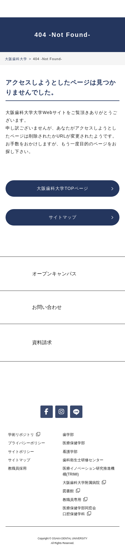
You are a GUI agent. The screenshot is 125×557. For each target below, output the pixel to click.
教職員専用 (72, 500)
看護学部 (70, 452)
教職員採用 (17, 468)
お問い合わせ (47, 307)
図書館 (68, 491)
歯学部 (68, 434)
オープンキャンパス (54, 273)
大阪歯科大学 (16, 59)
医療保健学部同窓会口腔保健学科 (79, 511)
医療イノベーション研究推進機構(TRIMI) (89, 471)
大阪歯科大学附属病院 (81, 482)
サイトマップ (63, 217)
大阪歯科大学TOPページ (62, 188)
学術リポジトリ (21, 434)
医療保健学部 (74, 443)
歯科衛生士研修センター (83, 460)
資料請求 (42, 342)
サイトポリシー (21, 452)
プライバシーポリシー (26, 443)
